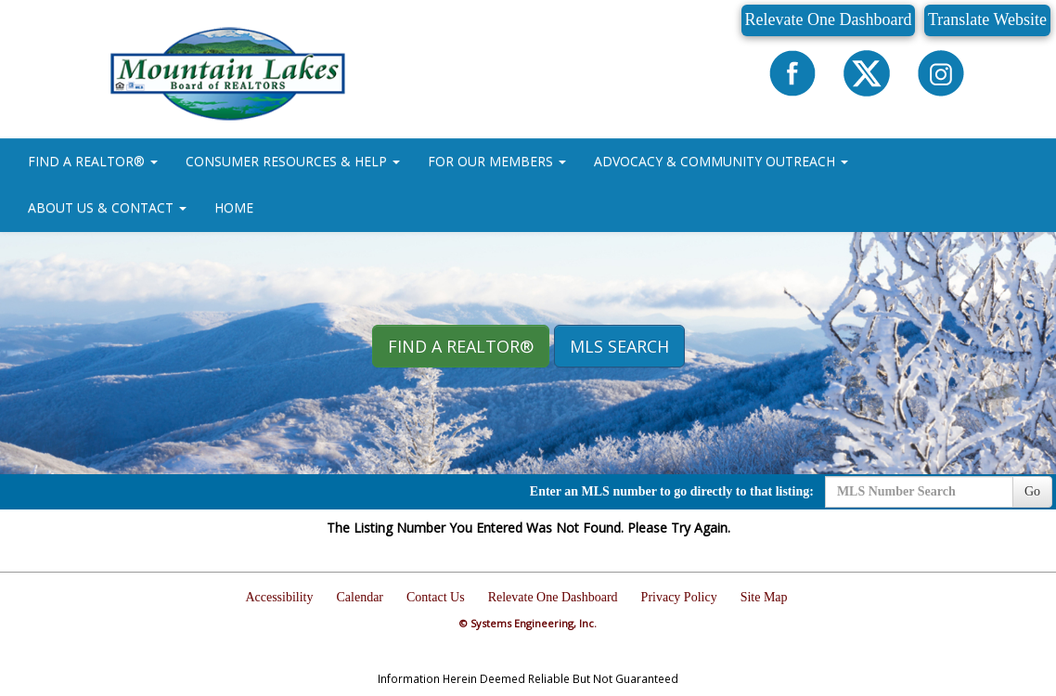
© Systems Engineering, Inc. (528, 623)
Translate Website (987, 19)
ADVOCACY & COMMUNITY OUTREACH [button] (721, 161)
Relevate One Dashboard (828, 19)
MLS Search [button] (619, 346)
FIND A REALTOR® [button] (93, 161)
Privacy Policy (679, 597)
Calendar (360, 597)
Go (1032, 491)
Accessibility (279, 597)
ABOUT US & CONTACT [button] (107, 207)
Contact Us (435, 597)
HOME (233, 207)
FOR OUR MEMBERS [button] (497, 161)
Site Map (764, 597)
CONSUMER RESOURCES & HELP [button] (293, 161)
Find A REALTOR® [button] (461, 346)
